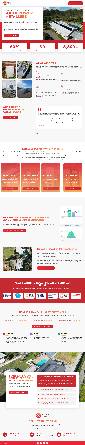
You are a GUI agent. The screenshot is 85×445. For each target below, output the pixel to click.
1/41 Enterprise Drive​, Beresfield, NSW (45, 435)
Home (24, 3)
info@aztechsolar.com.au (69, 435)
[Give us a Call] (5, 434)
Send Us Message (70, 434)
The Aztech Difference (45, 3)
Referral (63, 3)
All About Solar (33, 3)
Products (56, 3)
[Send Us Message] (59, 434)
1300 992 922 (12, 435)
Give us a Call (14, 434)
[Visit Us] (32, 434)
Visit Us (39, 434)
